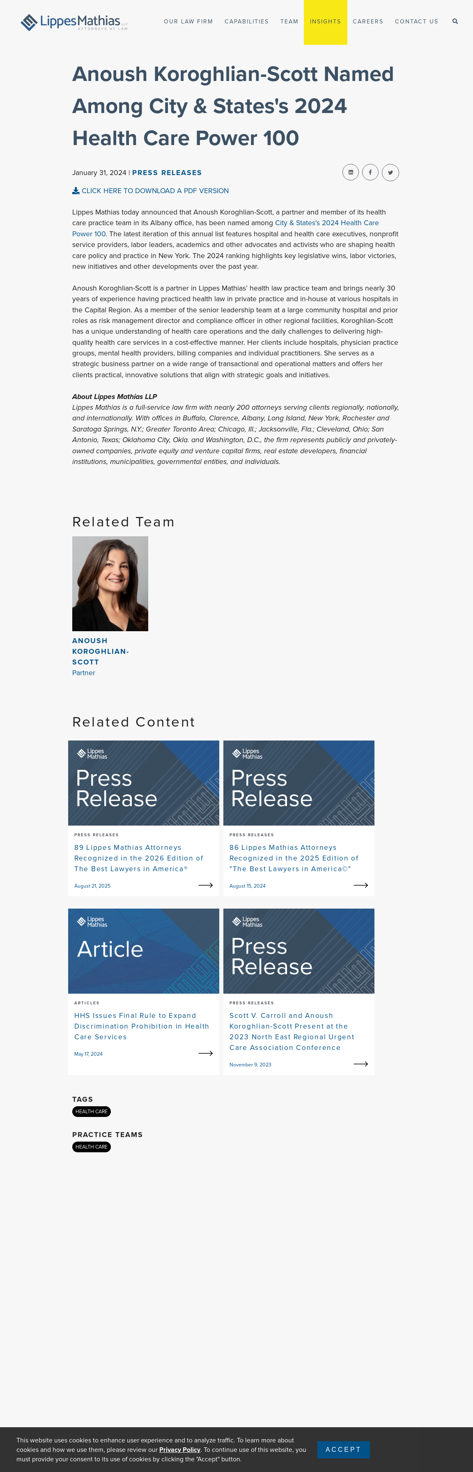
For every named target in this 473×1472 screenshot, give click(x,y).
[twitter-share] (390, 172)
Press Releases (167, 172)
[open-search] (455, 21)
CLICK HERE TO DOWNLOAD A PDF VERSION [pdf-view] (150, 190)
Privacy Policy (179, 1449)
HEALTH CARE (92, 1111)
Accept (344, 1449)
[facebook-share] (370, 172)
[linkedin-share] (350, 172)
